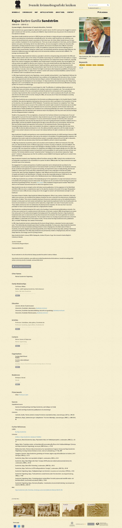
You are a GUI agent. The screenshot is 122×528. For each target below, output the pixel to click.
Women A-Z (16, 12)
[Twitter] (19, 526)
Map (36, 12)
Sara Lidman (40, 182)
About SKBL (60, 12)
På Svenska (102, 12)
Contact (70, 12)
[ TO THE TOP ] (15, 499)
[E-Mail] (23, 526)
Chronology (27, 12)
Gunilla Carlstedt (16, 241)
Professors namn (23, 395)
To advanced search (94, 8)
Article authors (46, 12)
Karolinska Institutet (41, 308)
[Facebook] (15, 526)
